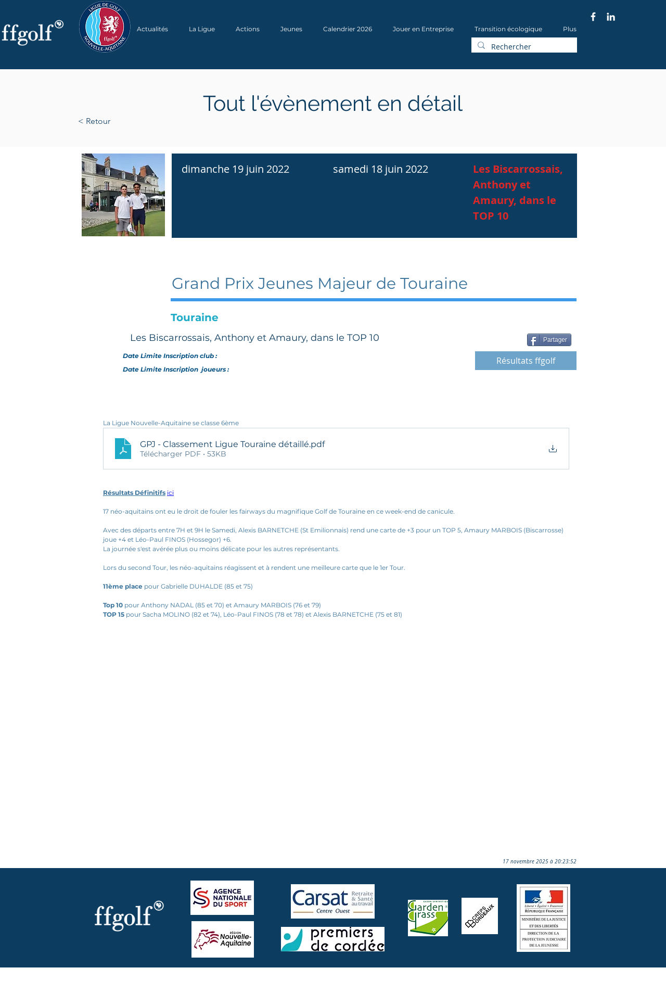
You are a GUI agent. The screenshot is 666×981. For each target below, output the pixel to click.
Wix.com (219, 977)
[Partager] (549, 340)
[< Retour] (127, 121)
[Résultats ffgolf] (526, 360)
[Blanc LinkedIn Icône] (611, 16)
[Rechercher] (523, 46)
